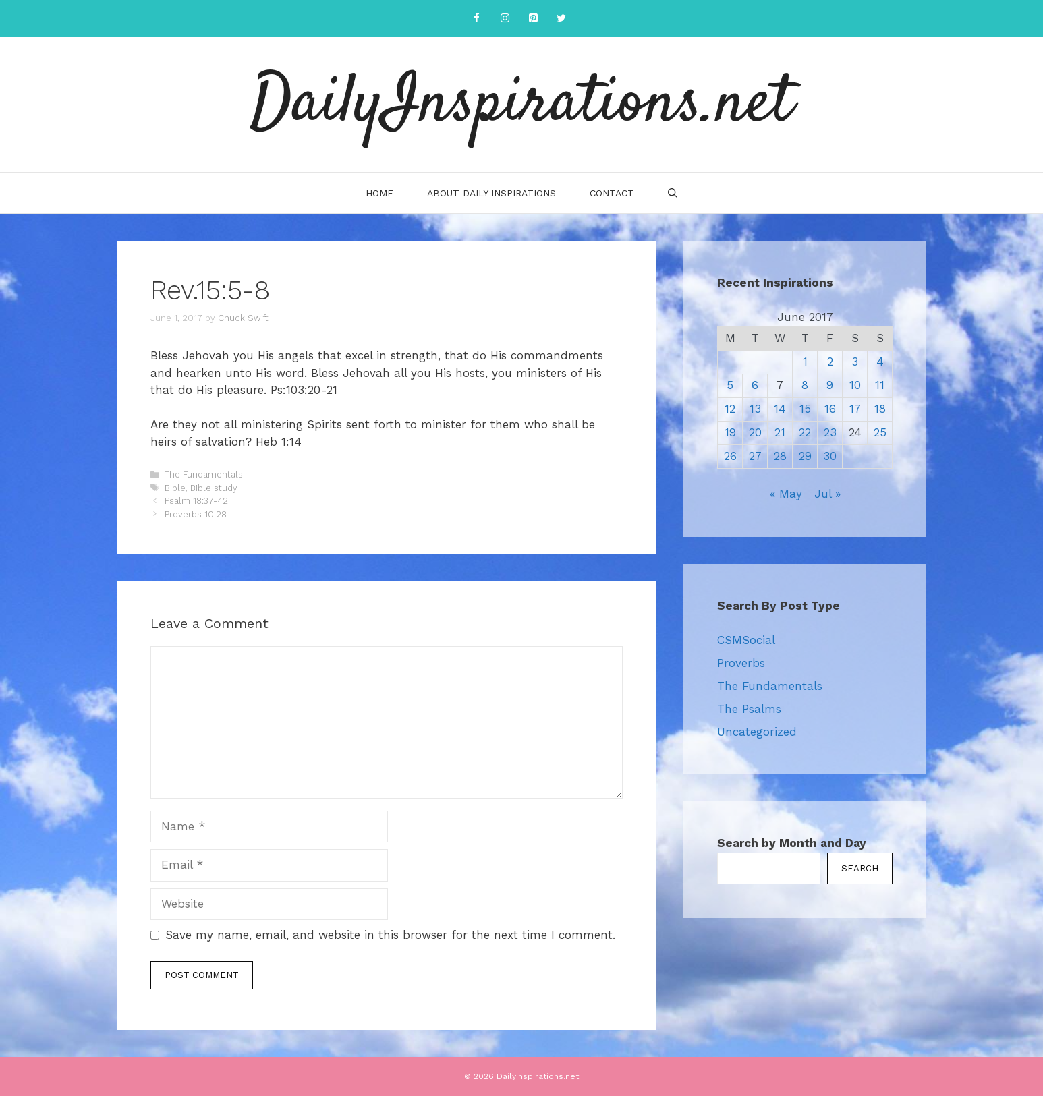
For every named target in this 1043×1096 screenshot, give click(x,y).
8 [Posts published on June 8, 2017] (804, 385)
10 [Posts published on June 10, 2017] (855, 385)
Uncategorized (757, 732)
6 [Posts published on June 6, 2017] (755, 385)
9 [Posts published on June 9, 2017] (829, 385)
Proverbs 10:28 (196, 514)
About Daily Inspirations (491, 193)
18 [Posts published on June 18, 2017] (880, 408)
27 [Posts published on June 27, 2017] (755, 456)
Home (379, 193)
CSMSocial (746, 640)
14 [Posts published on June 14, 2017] (780, 408)
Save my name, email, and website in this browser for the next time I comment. (390, 935)
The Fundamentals (204, 474)
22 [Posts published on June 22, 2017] (805, 432)
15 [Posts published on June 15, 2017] (805, 408)
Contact (612, 193)
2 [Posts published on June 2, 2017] (830, 361)
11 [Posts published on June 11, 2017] (879, 385)
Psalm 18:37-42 (196, 501)
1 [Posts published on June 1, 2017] (805, 361)
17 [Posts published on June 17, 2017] (855, 408)
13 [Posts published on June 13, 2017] (755, 408)
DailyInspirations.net (521, 104)
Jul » (827, 493)
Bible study (213, 488)
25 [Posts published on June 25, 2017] (880, 432)
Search (859, 868)
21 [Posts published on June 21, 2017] (779, 432)
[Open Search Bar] (672, 193)
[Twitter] (561, 18)
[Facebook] (476, 18)
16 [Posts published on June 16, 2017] (830, 408)
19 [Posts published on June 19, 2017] (730, 432)
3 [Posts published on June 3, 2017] (854, 361)
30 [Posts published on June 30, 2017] (830, 456)
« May (786, 493)
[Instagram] (504, 18)
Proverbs (741, 663)
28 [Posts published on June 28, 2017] (780, 456)
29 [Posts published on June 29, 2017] (805, 456)
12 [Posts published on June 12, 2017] (730, 408)
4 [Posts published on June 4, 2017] (880, 361)
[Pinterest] (533, 18)
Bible (175, 488)
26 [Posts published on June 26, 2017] (730, 456)
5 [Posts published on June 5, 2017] (730, 385)
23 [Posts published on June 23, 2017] (830, 432)
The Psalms (749, 709)
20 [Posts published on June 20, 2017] (755, 432)
